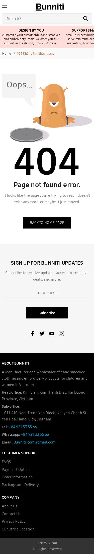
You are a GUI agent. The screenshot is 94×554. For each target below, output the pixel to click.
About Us (9, 506)
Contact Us (11, 513)
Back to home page (47, 222)
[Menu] (4, 7)
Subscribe (47, 312)
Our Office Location (18, 529)
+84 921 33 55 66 (23, 426)
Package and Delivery (20, 484)
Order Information (17, 477)
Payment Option (16, 469)
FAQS (6, 461)
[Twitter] (42, 334)
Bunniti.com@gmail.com (34, 442)
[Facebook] (32, 334)
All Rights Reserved (47, 548)
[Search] (47, 19)
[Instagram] (61, 334)
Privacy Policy (14, 521)
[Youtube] (51, 334)
